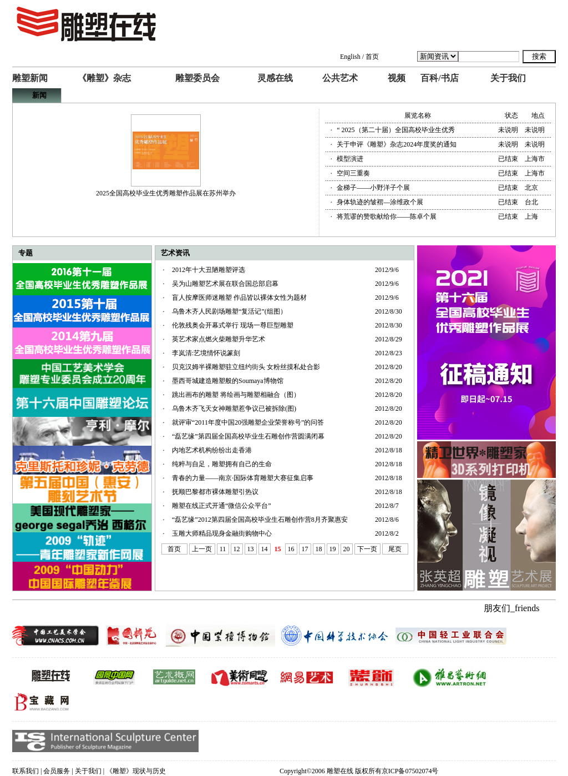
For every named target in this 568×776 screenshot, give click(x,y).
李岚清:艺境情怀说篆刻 (206, 353)
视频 (396, 78)
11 (223, 549)
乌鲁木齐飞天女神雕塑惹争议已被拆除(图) (234, 408)
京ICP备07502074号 (410, 771)
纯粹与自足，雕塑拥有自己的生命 (222, 464)
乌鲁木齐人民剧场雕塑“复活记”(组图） (229, 311)
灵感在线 (275, 78)
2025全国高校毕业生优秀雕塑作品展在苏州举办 (166, 193)
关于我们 (508, 78)
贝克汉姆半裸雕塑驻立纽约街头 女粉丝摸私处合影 (246, 367)
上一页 (202, 549)
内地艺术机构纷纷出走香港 (212, 450)
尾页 (395, 549)
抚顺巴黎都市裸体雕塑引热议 (215, 492)
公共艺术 (340, 78)
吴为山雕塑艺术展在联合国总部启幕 (225, 284)
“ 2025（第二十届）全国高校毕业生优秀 (395, 130)
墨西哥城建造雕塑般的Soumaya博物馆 (227, 381)
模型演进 (350, 159)
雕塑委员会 (197, 78)
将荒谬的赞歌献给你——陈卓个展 (387, 216)
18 (319, 549)
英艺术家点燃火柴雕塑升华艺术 (218, 339)
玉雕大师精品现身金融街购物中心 (222, 533)
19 (332, 549)
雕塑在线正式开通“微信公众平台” (221, 506)
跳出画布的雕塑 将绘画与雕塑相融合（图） (236, 395)
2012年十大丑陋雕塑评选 (208, 270)
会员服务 (56, 771)
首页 (372, 57)
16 (291, 549)
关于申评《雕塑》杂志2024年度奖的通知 (397, 144)
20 (346, 549)
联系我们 (25, 771)
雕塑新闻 (30, 78)
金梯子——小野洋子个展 (373, 188)
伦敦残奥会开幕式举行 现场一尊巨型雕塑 (232, 325)
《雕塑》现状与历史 (136, 771)
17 (305, 549)
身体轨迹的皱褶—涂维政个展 (380, 202)
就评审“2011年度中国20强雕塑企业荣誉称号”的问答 (248, 422)
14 (264, 549)
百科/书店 (439, 78)
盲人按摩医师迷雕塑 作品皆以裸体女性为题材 (239, 297)
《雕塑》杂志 (104, 78)
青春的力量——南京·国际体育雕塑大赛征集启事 (242, 478)
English (350, 57)
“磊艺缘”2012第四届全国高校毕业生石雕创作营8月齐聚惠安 (260, 519)
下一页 (367, 549)
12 (237, 549)
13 (250, 549)
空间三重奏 (353, 173)
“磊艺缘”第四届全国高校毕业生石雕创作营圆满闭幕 (248, 436)
